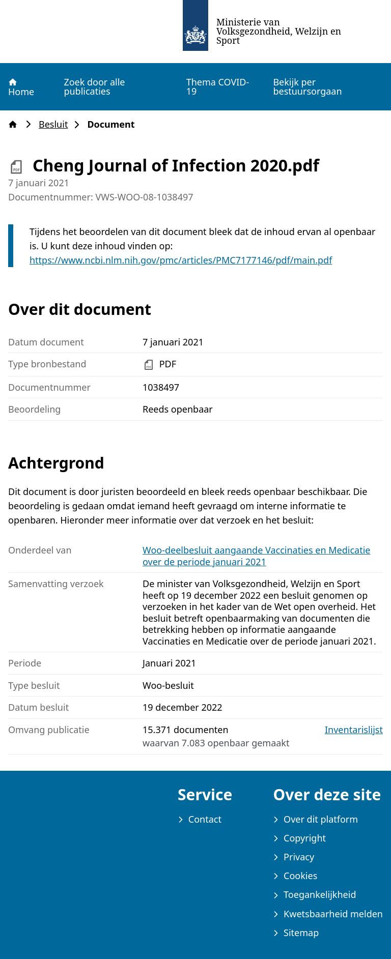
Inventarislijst (354, 730)
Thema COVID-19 (217, 86)
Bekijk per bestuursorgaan (307, 86)
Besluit (56, 124)
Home (20, 87)
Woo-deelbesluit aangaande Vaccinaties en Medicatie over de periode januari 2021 (256, 556)
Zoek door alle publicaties (94, 86)
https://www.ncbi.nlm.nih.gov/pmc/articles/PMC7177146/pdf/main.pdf (181, 260)
